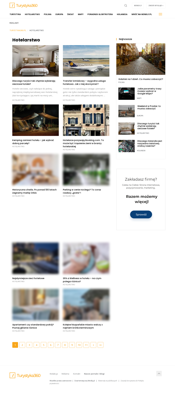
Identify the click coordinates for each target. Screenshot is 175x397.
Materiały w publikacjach (107, 381)
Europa (140, 116)
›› (100, 344)
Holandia (141, 150)
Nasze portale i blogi (94, 373)
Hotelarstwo (18, 100)
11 (86, 345)
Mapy (139, 98)
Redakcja (54, 373)
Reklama (65, 373)
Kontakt (76, 373)
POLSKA (121, 82)
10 (79, 345)
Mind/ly (138, 5)
